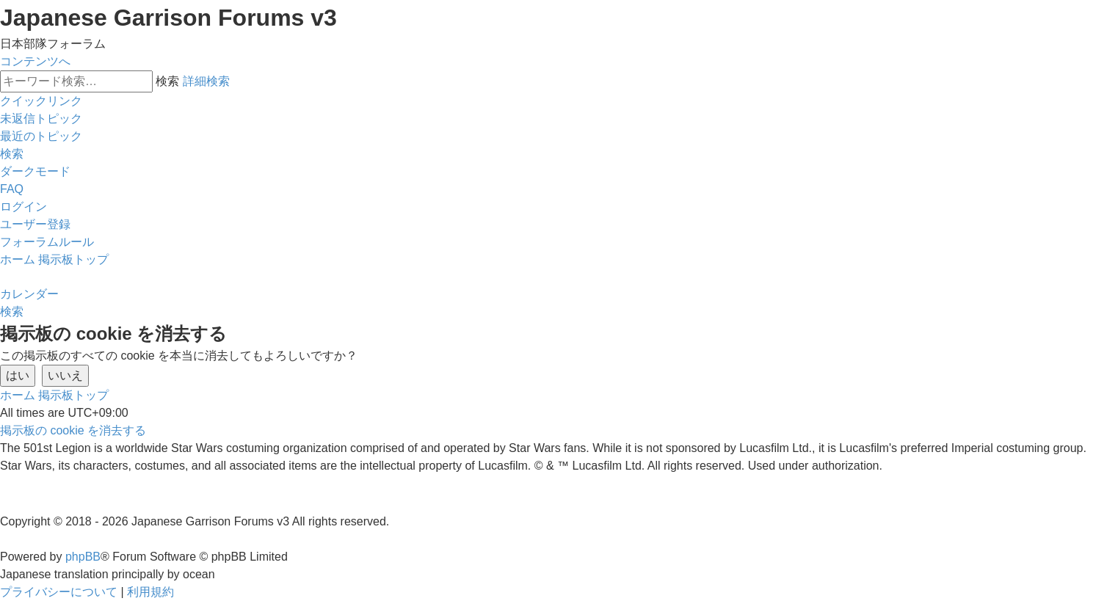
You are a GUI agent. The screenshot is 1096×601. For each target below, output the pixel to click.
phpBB (83, 556)
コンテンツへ (35, 61)
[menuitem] (41, 118)
